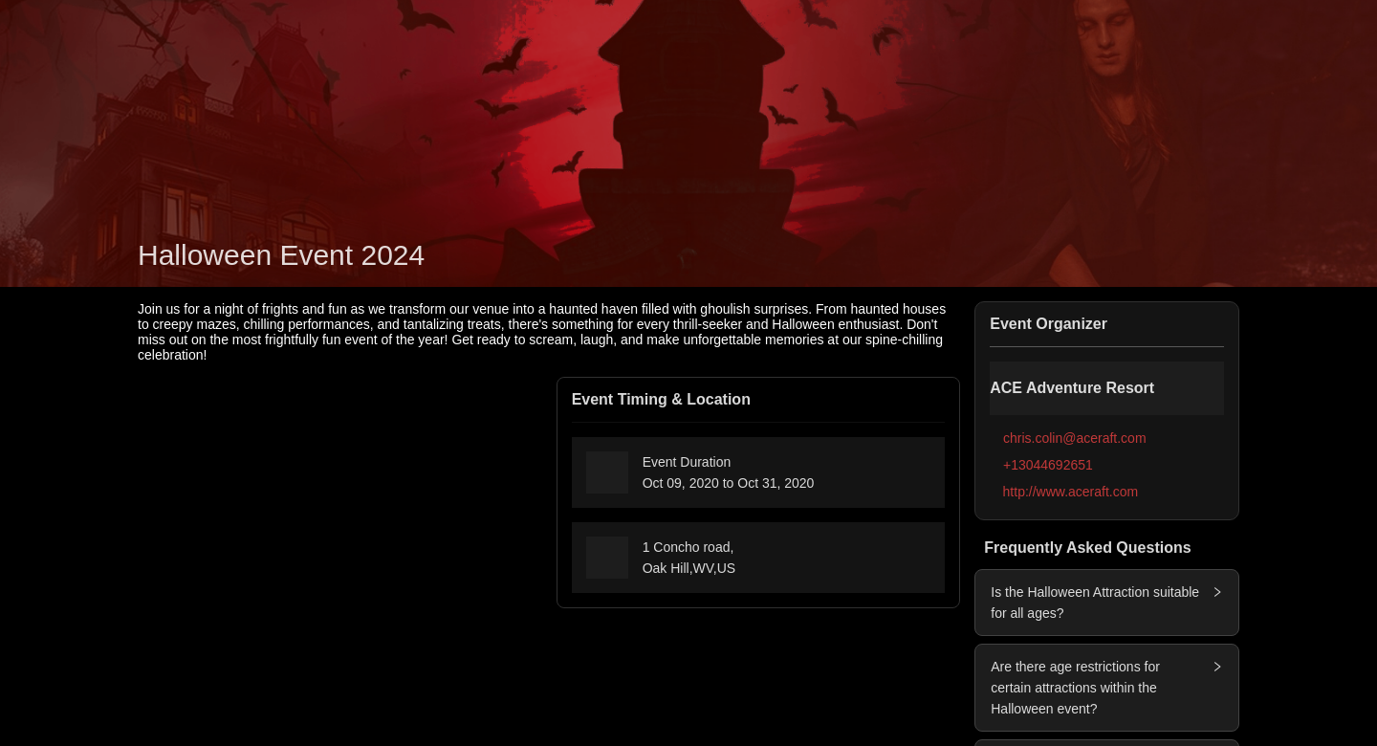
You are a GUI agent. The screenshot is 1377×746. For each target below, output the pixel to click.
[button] (1211, 592)
